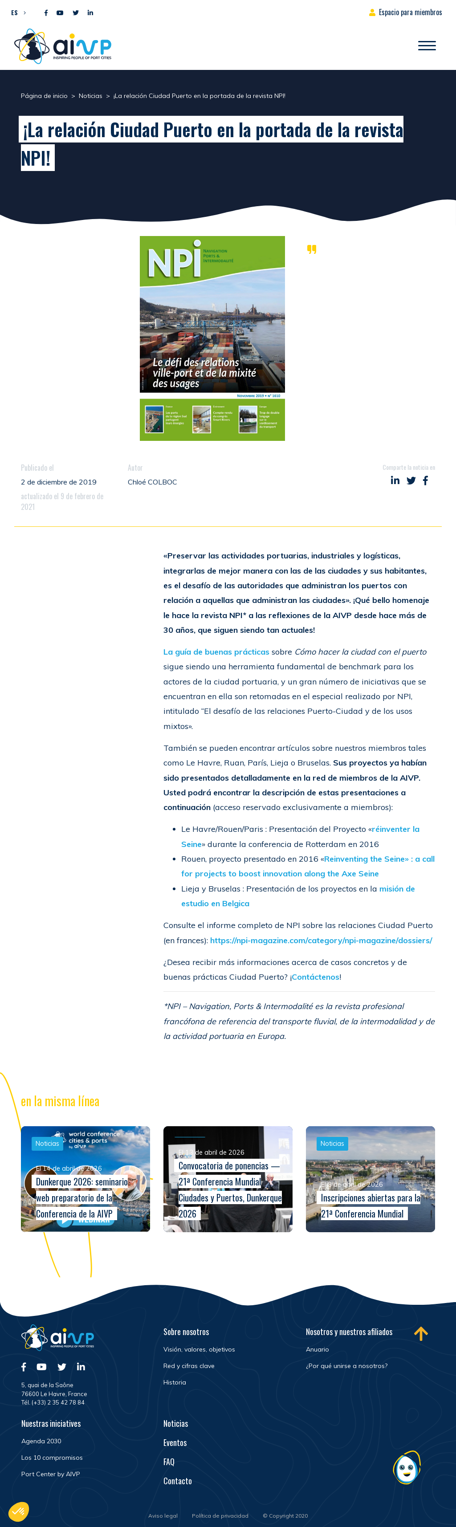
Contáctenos (315, 977)
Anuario (317, 1349)
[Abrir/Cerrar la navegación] (427, 46)
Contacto (177, 1480)
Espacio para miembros (410, 12)
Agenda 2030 (41, 1441)
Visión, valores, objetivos (199, 1349)
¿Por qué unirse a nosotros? (346, 1366)
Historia (174, 1382)
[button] (16, 12)
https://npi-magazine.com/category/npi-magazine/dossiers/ (321, 940)
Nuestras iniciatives (51, 1423)
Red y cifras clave (189, 1366)
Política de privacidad (220, 1515)
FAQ (169, 1461)
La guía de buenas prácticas (216, 652)
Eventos (175, 1442)
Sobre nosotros (186, 1331)
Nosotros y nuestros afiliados (349, 1331)
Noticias (175, 1423)
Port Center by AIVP (50, 1474)
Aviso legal (163, 1515)
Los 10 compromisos (52, 1458)
